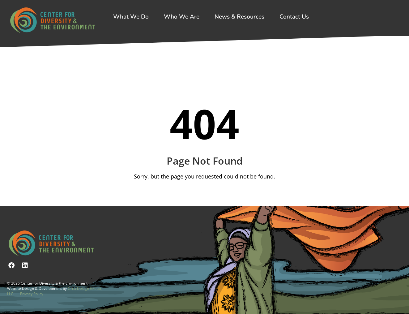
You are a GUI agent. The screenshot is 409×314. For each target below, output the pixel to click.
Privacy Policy (31, 293)
